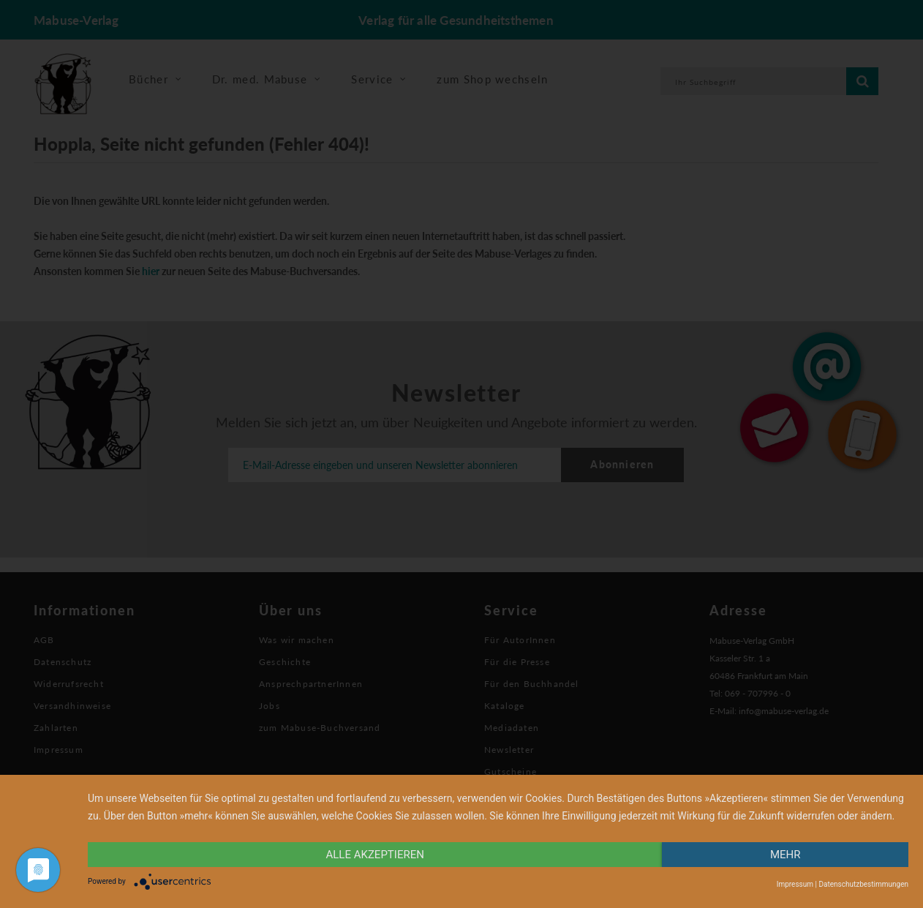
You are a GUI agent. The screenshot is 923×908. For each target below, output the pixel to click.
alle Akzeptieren (375, 854)
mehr (785, 854)
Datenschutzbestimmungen (863, 884)
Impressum (795, 884)
